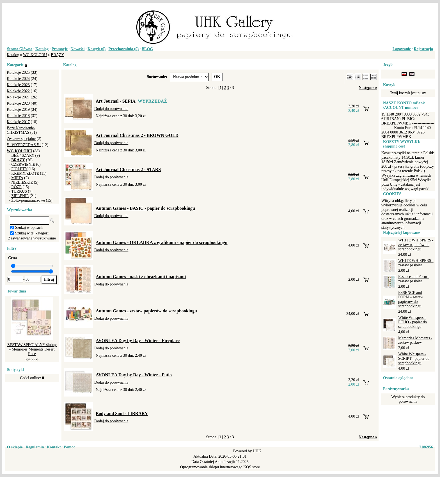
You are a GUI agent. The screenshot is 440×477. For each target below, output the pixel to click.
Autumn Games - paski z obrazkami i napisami (141, 276)
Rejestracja (423, 49)
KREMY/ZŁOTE (25, 173)
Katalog (42, 49)
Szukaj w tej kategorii (32, 233)
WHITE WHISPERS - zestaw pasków (416, 263)
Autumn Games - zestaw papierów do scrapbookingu (146, 310)
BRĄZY (57, 55)
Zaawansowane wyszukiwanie (32, 238)
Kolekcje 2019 (18, 109)
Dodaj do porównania (111, 109)
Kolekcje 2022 (18, 91)
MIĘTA (17, 178)
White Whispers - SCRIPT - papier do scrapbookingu (413, 358)
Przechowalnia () (124, 49)
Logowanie (402, 49)
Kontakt (54, 447)
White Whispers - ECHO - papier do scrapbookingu (412, 322)
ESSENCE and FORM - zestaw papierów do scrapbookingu (410, 299)
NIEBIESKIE (22, 182)
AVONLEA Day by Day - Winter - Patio (134, 374)
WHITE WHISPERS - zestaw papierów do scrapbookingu (416, 244)
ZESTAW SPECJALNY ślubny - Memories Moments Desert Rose (32, 349)
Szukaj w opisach (29, 227)
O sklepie (15, 447)
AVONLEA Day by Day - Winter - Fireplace (138, 340)
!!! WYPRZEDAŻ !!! (24, 145)
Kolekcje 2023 (18, 85)
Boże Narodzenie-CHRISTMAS (21, 130)
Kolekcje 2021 (18, 97)
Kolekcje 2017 (18, 122)
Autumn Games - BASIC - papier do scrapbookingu (145, 208)
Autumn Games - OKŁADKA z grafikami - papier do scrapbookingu (162, 242)
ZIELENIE (20, 196)
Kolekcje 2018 (18, 116)
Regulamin (35, 447)
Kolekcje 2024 (18, 79)
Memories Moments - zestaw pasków (415, 340)
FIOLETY (19, 169)
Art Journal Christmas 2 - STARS (128, 169)
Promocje (60, 49)
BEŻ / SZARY (22, 155)
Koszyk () (97, 49)
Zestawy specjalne (21, 139)
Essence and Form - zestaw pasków (413, 279)
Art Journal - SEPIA (115, 101)
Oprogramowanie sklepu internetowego (211, 467)
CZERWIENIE (23, 164)
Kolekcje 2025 (18, 72)
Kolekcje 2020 (18, 103)
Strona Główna (19, 49)
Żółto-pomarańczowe (28, 200)
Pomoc (69, 447)
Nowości (78, 49)
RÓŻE (16, 187)
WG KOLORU (35, 55)
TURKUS (19, 191)
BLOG (147, 49)
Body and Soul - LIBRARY (122, 413)
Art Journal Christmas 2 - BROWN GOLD (137, 135)
